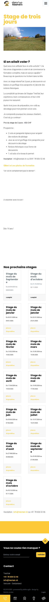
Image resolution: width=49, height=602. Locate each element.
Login (43, 592)
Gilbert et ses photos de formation (19, 165)
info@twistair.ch (20, 512)
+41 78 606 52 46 (11, 577)
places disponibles (10, 329)
